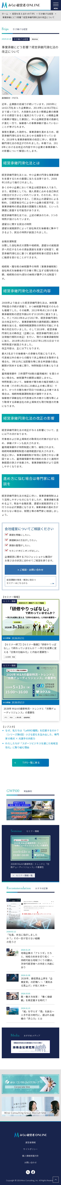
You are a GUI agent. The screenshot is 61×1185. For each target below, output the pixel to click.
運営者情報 (30, 1142)
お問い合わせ (30, 1162)
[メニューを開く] (55, 5)
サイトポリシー (30, 1149)
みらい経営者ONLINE (21, 5)
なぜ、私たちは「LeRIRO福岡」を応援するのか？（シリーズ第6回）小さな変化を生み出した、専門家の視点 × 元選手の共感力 (32, 734)
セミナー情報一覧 (23, 875)
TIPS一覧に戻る (31, 762)
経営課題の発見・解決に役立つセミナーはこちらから (21, 581)
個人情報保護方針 (30, 1155)
